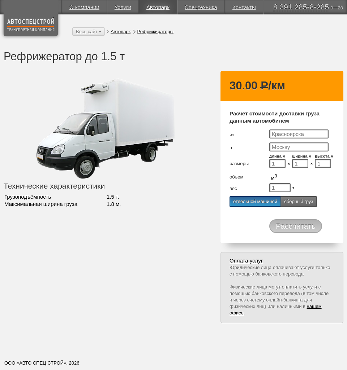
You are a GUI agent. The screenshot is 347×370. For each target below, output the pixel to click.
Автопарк (158, 7)
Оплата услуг (246, 260)
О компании (84, 7)
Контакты (244, 7)
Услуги (123, 7)
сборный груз (298, 201)
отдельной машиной (255, 201)
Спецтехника (201, 7)
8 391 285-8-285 (301, 7)
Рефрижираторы (155, 31)
